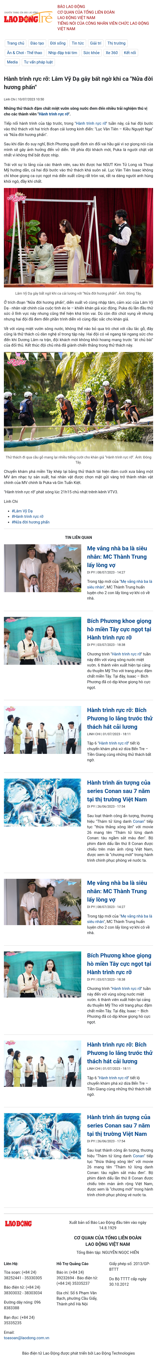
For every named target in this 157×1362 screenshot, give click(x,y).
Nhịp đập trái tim (62, 52)
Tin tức (78, 43)
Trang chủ (15, 43)
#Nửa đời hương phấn (30, 522)
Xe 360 (112, 52)
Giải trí (95, 43)
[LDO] (42, 569)
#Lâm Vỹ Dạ (22, 511)
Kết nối (130, 52)
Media (12, 62)
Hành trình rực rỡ (53, 114)
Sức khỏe (91, 52)
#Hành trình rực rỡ (27, 516)
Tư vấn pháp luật (38, 62)
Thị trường (116, 43)
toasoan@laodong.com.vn (26, 1338)
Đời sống (58, 43)
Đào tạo (37, 43)
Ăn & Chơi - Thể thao (24, 52)
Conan (138, 821)
